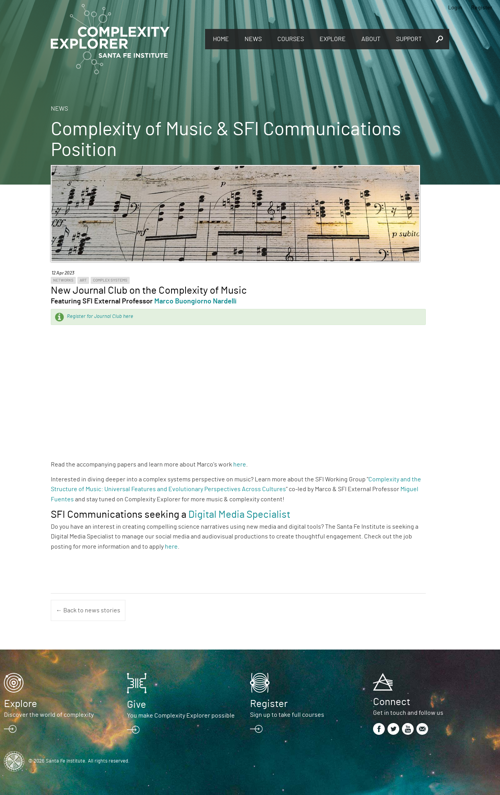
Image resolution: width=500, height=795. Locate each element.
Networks (63, 280)
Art (83, 280)
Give (136, 705)
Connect (391, 702)
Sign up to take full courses (287, 715)
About (370, 39)
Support (409, 39)
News (253, 39)
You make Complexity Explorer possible (181, 715)
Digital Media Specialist (239, 515)
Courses (290, 39)
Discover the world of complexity (49, 715)
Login (455, 8)
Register (481, 8)
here (239, 464)
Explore (333, 39)
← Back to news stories (88, 610)
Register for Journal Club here (100, 316)
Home (221, 39)
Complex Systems (110, 280)
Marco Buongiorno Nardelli (195, 301)
